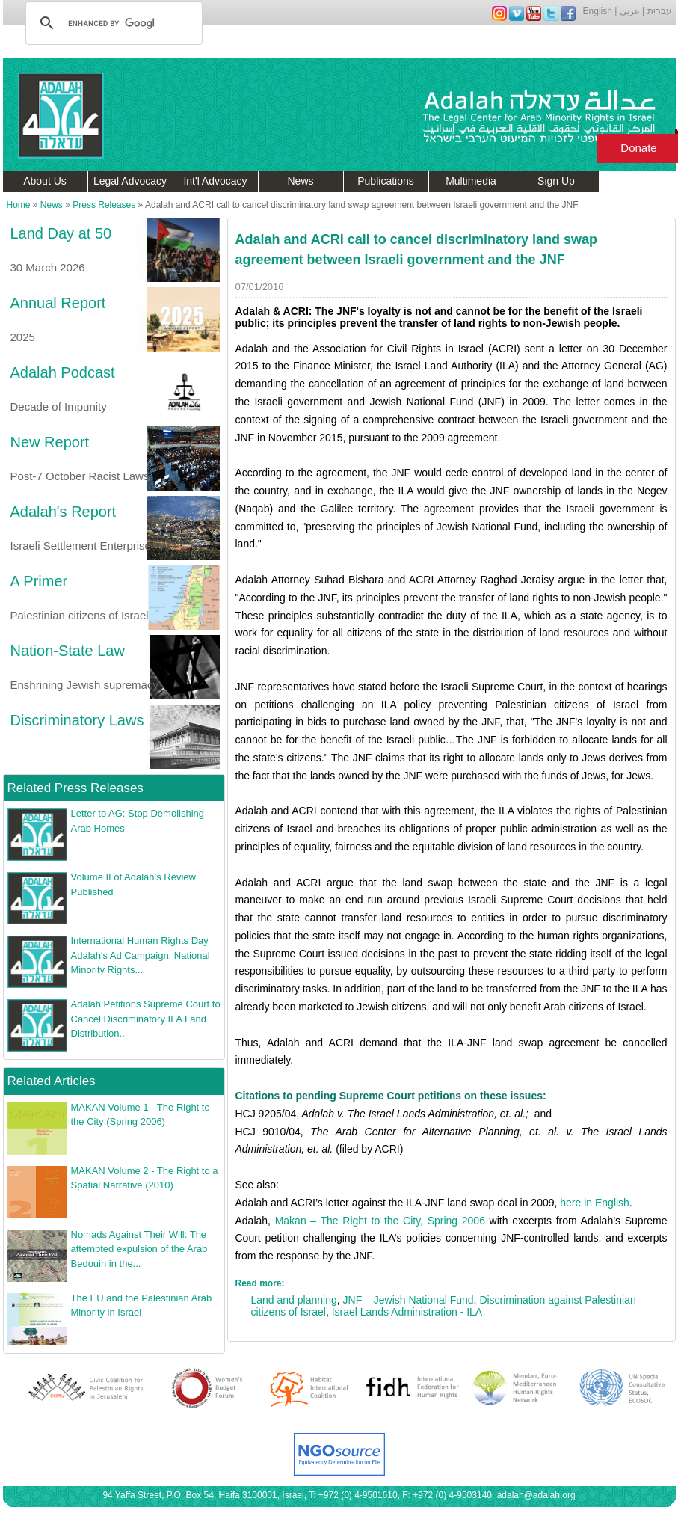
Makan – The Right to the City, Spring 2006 (380, 1221)
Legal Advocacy (130, 181)
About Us (45, 181)
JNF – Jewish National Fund (408, 1300)
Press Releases (104, 205)
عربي (630, 11)
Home (19, 205)
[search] (111, 23)
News (300, 181)
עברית (659, 11)
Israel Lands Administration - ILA (407, 1312)
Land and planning (294, 1300)
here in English (594, 1203)
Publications (385, 181)
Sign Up (556, 181)
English (597, 11)
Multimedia (471, 181)
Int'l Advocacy (215, 181)
